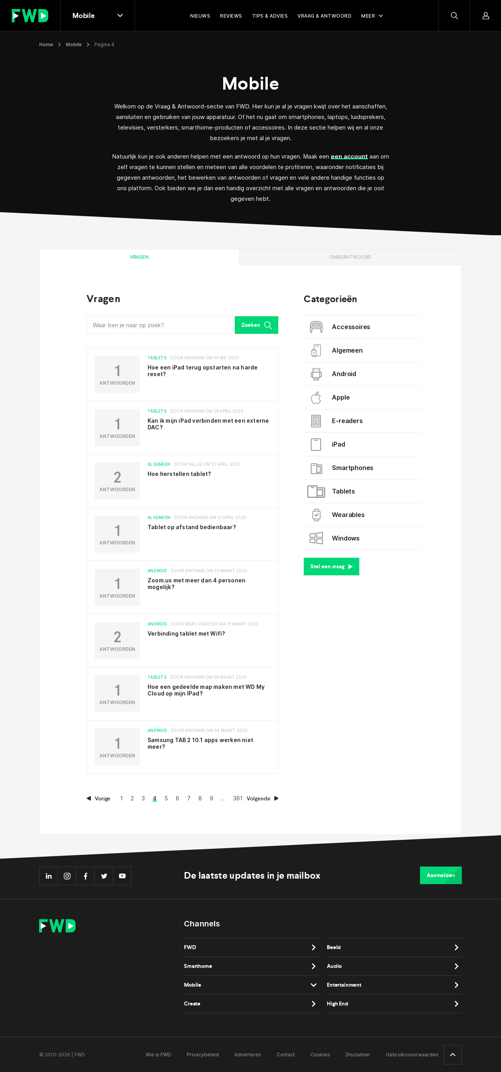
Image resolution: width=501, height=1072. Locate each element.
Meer (368, 16)
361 (238, 798)
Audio (334, 966)
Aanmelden (441, 875)
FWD (190, 947)
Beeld (334, 947)
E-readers (336, 421)
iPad (327, 444)
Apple (330, 397)
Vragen (139, 257)
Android (333, 374)
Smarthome (198, 966)
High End (337, 1003)
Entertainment (344, 985)
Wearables (337, 515)
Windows (335, 538)
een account (349, 156)
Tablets (332, 491)
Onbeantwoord (350, 257)
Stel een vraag (331, 566)
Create (192, 1003)
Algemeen (336, 350)
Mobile (74, 44)
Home (46, 44)
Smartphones (341, 468)
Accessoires (340, 327)
